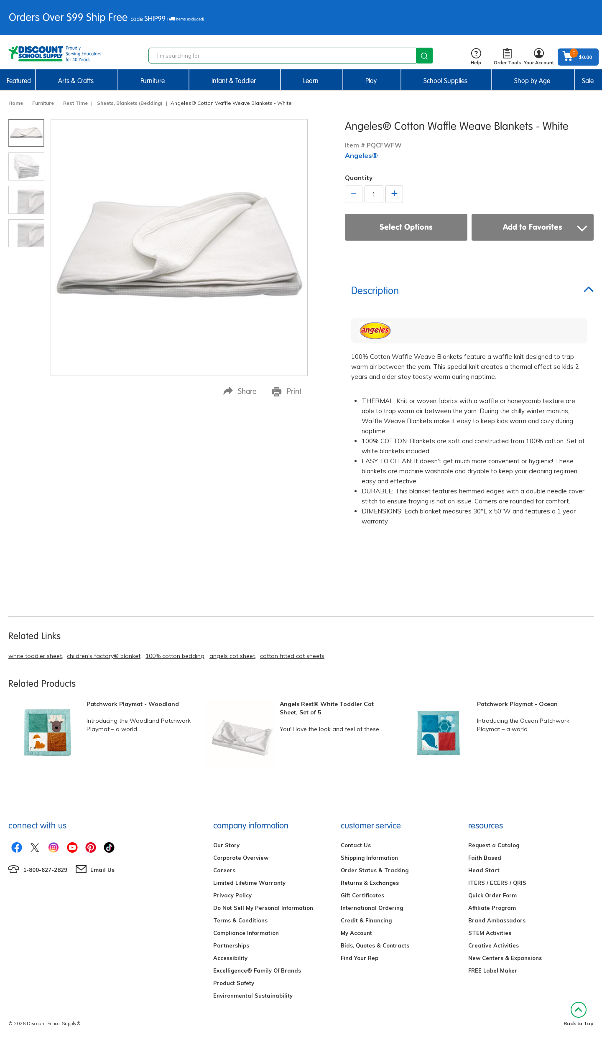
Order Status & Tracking (374, 870)
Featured (19, 81)
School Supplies (445, 81)
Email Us (102, 869)
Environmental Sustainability (253, 995)
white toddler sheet (35, 656)
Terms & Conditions (240, 920)
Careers (224, 870)
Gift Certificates (362, 895)
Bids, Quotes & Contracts (375, 945)
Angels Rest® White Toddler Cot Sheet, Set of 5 (327, 708)
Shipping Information (369, 857)
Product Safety (233, 983)
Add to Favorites (545, 227)
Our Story (226, 845)
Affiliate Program (492, 907)
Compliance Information (246, 933)
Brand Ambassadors (496, 920)
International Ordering (372, 907)
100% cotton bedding (174, 656)
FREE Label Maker (492, 970)
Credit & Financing (366, 920)
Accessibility (230, 958)
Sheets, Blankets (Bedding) (130, 103)
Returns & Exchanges (370, 882)
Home (15, 103)
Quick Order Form (492, 895)
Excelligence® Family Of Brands (257, 970)
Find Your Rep (359, 958)
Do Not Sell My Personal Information (263, 907)
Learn (311, 81)
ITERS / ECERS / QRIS (497, 882)
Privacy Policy (232, 895)
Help (476, 57)
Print (286, 391)
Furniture (152, 81)
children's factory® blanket (103, 656)
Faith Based (484, 857)
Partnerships (231, 945)
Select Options (406, 227)
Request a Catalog (493, 845)
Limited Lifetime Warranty (249, 882)
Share (240, 391)
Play (371, 81)
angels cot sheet (232, 656)
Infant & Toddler (234, 81)
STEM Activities (489, 933)
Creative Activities (493, 945)
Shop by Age (532, 81)
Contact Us (356, 845)
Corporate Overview (240, 857)
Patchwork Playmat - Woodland (133, 704)
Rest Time (75, 103)
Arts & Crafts (76, 81)
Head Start (484, 870)
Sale (588, 81)
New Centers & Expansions (505, 958)
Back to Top (579, 1014)
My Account (356, 933)
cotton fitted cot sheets (292, 656)
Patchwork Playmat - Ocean (517, 704)
